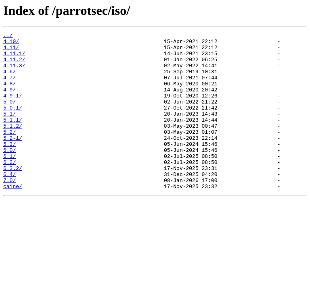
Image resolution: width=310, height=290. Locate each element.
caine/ (12, 217)
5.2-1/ (12, 159)
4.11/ (11, 50)
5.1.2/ (12, 145)
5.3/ (9, 166)
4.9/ (9, 101)
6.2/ (9, 188)
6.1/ (9, 181)
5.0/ (9, 116)
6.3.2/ (12, 195)
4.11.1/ (14, 58)
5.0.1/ (12, 123)
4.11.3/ (14, 72)
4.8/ (9, 94)
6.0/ (9, 174)
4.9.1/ (12, 108)
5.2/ (9, 152)
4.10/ (11, 43)
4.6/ (9, 79)
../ (8, 36)
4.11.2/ (14, 65)
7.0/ (9, 210)
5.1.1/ (12, 137)
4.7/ (9, 87)
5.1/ (9, 130)
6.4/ (9, 203)
